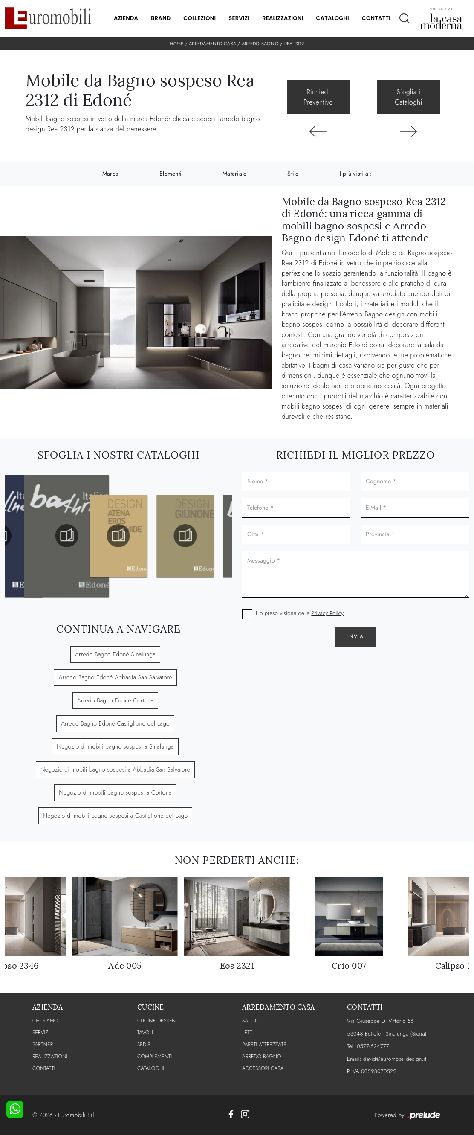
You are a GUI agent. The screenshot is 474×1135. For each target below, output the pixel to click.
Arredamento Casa (212, 43)
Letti (248, 1032)
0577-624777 (373, 1046)
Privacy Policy (327, 613)
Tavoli (145, 1032)
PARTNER (42, 1044)
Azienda (126, 18)
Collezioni (199, 18)
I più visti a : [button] (356, 173)
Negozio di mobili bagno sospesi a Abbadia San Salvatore (115, 769)
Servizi (238, 18)
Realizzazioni (282, 18)
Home (176, 43)
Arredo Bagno (260, 43)
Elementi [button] (170, 173)
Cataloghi (332, 18)
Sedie (143, 1044)
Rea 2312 (294, 43)
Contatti (376, 18)
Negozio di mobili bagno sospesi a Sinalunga (115, 746)
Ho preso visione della (300, 613)
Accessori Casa (263, 1068)
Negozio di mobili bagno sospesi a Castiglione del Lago (115, 815)
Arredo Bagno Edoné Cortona (115, 700)
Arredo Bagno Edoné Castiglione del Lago (115, 723)
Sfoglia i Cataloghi (408, 97)
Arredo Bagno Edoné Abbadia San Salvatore (115, 677)
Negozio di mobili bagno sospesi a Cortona (115, 792)
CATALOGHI (150, 1068)
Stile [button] (292, 173)
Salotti (251, 1021)
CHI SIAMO (45, 1021)
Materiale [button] (234, 173)
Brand (161, 18)
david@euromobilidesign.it (394, 1059)
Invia (355, 636)
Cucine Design (156, 1021)
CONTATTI (43, 1068)
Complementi (154, 1056)
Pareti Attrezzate (264, 1044)
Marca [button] (110, 173)
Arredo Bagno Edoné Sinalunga (115, 654)
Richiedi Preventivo (318, 97)
